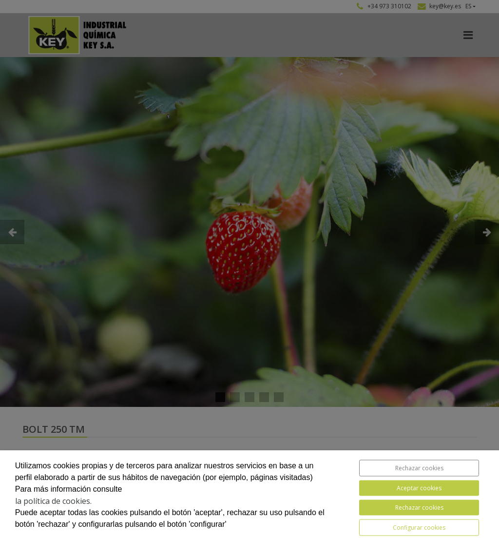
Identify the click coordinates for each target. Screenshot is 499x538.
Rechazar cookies (419, 468)
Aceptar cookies (419, 488)
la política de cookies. (53, 501)
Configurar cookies (419, 527)
